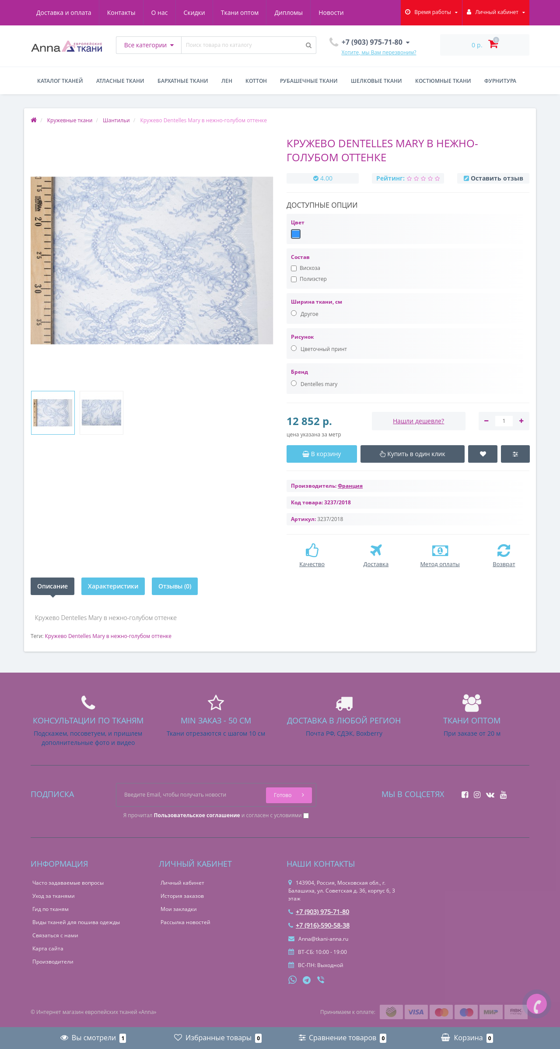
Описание (52, 586)
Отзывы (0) (174, 586)
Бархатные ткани (183, 81)
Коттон (256, 81)
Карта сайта (47, 948)
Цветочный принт (319, 349)
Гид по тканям (50, 909)
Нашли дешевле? (418, 421)
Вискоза (305, 268)
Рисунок (302, 336)
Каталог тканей (60, 81)
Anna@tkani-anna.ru (318, 939)
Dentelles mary (314, 384)
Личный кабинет (182, 882)
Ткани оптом (240, 12)
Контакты (121, 12)
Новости (330, 12)
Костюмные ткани (443, 81)
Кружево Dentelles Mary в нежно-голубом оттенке (108, 636)
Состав (300, 257)
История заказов (182, 896)
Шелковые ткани (376, 81)
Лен (226, 81)
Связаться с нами (55, 935)
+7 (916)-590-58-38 (319, 925)
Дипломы (288, 12)
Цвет (297, 222)
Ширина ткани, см (316, 301)
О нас (159, 12)
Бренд (299, 372)
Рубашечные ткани (309, 81)
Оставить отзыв (497, 178)
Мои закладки (179, 909)
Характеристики (113, 586)
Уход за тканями (53, 896)
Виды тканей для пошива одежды (76, 922)
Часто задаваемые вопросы (68, 882)
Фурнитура (500, 81)
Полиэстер (309, 279)
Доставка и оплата (63, 12)
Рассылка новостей (185, 922)
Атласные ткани (120, 81)
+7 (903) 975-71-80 (318, 911)
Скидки (194, 12)
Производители (53, 961)
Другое (304, 314)
